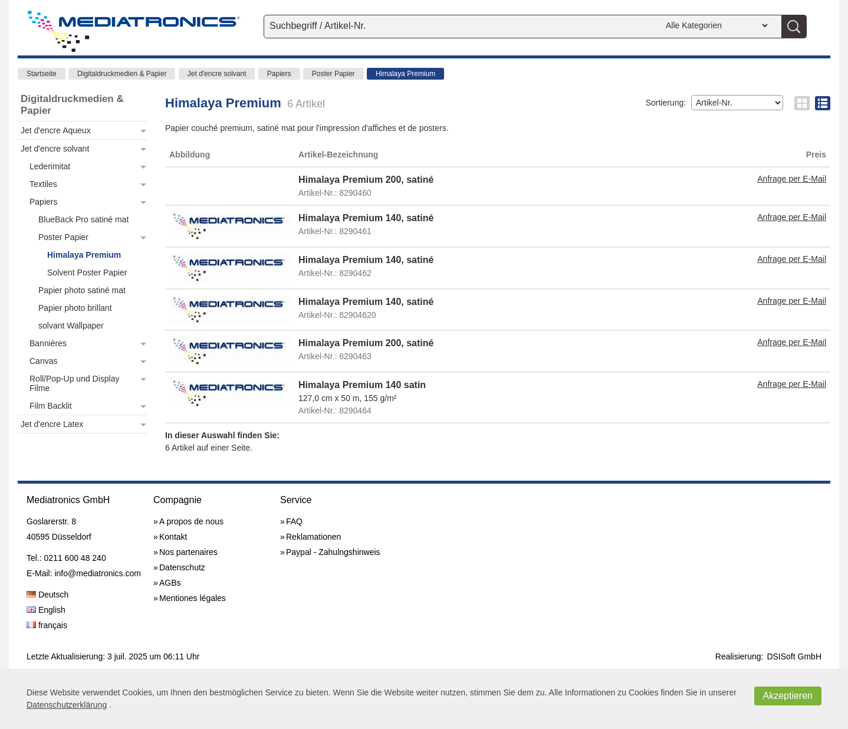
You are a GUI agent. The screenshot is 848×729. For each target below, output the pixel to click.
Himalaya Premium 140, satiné (365, 218)
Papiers (279, 74)
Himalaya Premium (405, 74)
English (46, 610)
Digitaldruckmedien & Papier (121, 74)
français (47, 625)
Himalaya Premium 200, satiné (365, 180)
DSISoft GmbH (794, 656)
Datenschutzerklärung (67, 705)
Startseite (42, 74)
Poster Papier (333, 74)
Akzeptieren (788, 696)
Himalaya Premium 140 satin (362, 385)
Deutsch (47, 594)
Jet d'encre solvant (217, 74)
